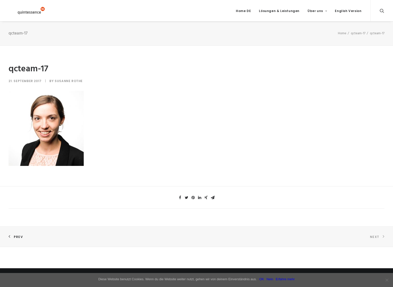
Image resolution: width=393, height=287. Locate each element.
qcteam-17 (358, 37)
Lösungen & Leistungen (279, 13)
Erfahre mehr (285, 279)
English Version (348, 13)
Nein (269, 279)
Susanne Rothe (69, 84)
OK (261, 279)
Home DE (243, 13)
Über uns (317, 13)
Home (342, 37)
